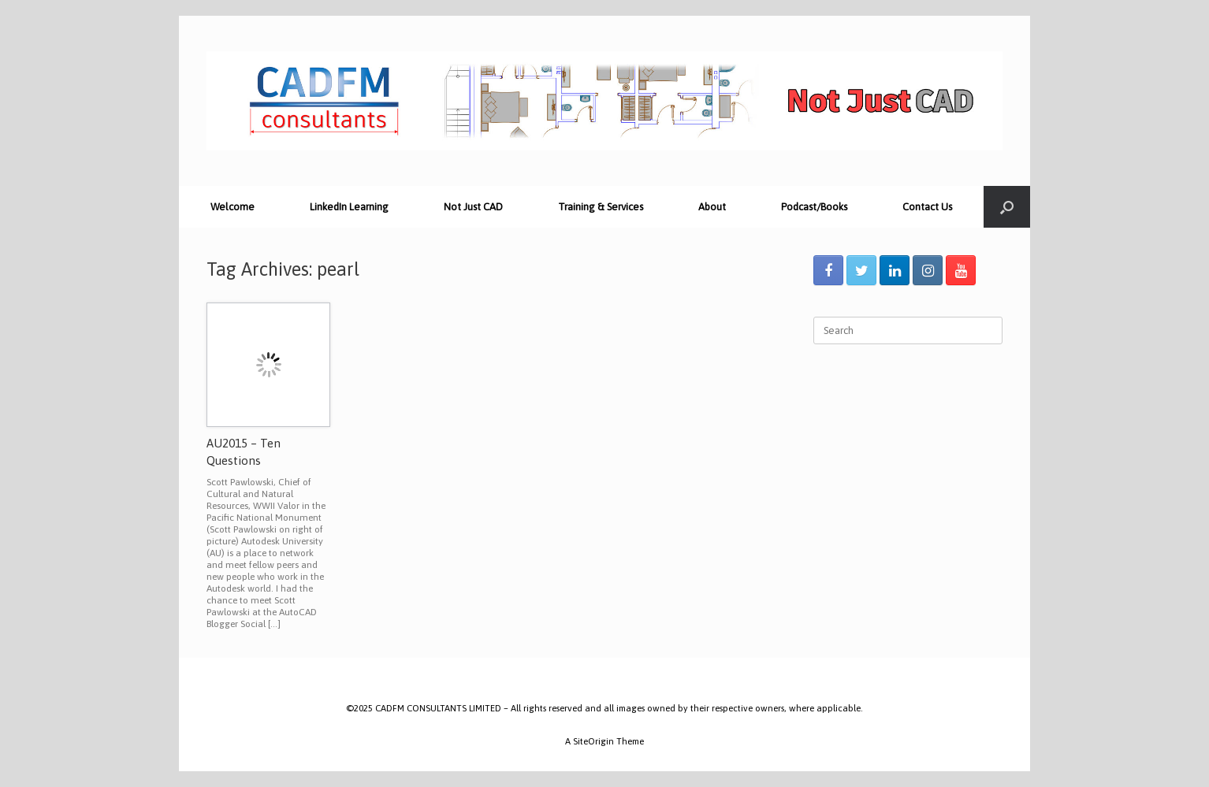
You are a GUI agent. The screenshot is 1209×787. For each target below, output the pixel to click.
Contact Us (927, 207)
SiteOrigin (593, 741)
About (712, 207)
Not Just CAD (473, 207)
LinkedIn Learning (349, 207)
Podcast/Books (814, 207)
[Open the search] (1007, 207)
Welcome (232, 207)
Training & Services (600, 207)
